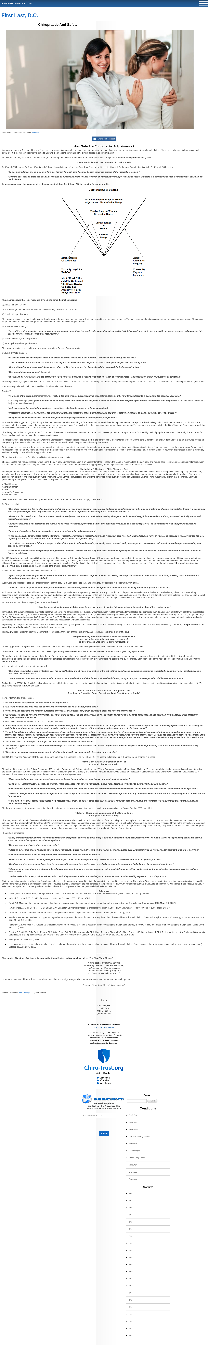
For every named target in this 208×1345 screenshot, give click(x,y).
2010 (130, 1264)
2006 (130, 1193)
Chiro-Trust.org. (24, 993)
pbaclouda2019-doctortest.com (16, 3)
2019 (130, 1215)
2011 (130, 1279)
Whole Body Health (137, 1158)
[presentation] (104, 1124)
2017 (130, 1201)
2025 (130, 1328)
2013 (130, 1229)
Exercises (133, 1172)
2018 (130, 1307)
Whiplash (133, 1143)
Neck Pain (133, 1122)
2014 (130, 1293)
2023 (130, 1321)
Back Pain (133, 1115)
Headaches (134, 1129)
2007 (130, 1208)
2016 (130, 1250)
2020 (130, 1271)
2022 (130, 1300)
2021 (130, 1222)
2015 (130, 1243)
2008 (130, 1236)
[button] (152, 1101)
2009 (130, 1257)
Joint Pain (133, 1165)
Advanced (35, 133)
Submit (104, 1133)
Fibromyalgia (134, 1151)
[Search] (137, 1101)
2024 (130, 1314)
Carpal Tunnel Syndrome (139, 1136)
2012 (130, 1286)
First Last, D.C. (19, 15)
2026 (130, 1335)
